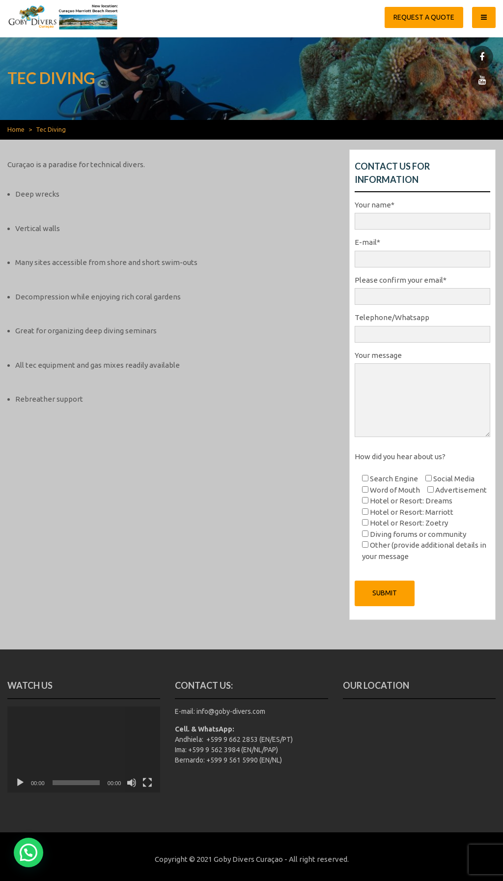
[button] (28, 852)
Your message (422, 395)
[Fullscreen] (147, 783)
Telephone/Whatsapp (422, 326)
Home (16, 129)
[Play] (20, 783)
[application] (83, 749)
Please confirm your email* (422, 288)
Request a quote (423, 17)
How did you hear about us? (400, 456)
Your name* (422, 213)
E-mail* (422, 251)
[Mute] (132, 783)
